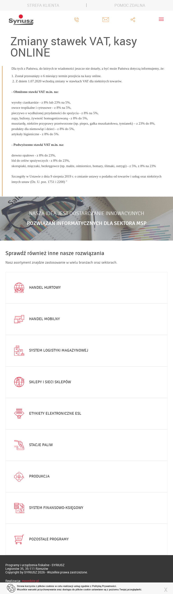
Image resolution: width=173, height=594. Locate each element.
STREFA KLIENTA (43, 5)
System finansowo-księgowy (47, 508)
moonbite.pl (30, 581)
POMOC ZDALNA (129, 5)
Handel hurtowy (36, 288)
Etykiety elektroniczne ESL (46, 414)
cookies (50, 586)
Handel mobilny (36, 319)
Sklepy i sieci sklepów (41, 382)
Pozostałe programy (40, 539)
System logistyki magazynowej (50, 351)
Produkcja (31, 477)
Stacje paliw (32, 445)
